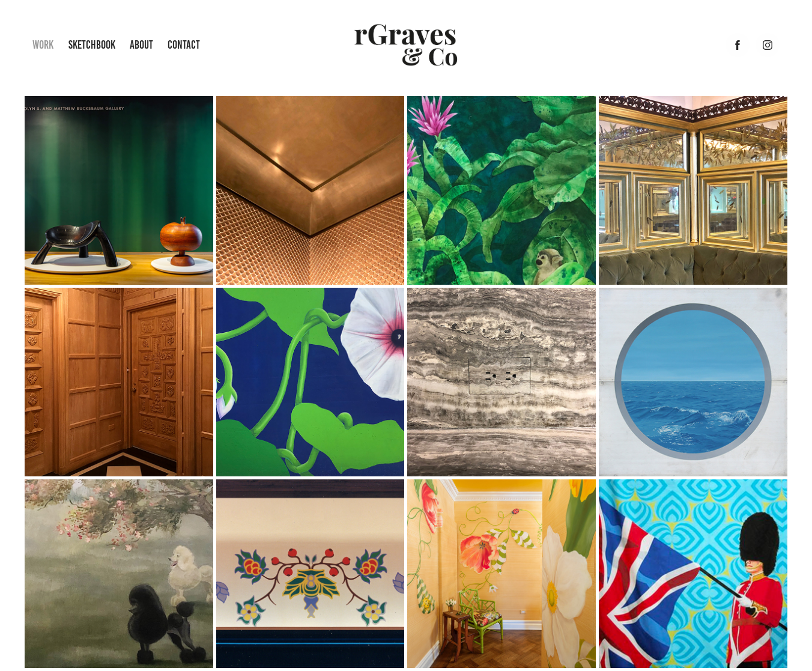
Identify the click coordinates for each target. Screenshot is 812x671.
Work (42, 44)
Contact (184, 44)
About (141, 44)
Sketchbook (91, 44)
